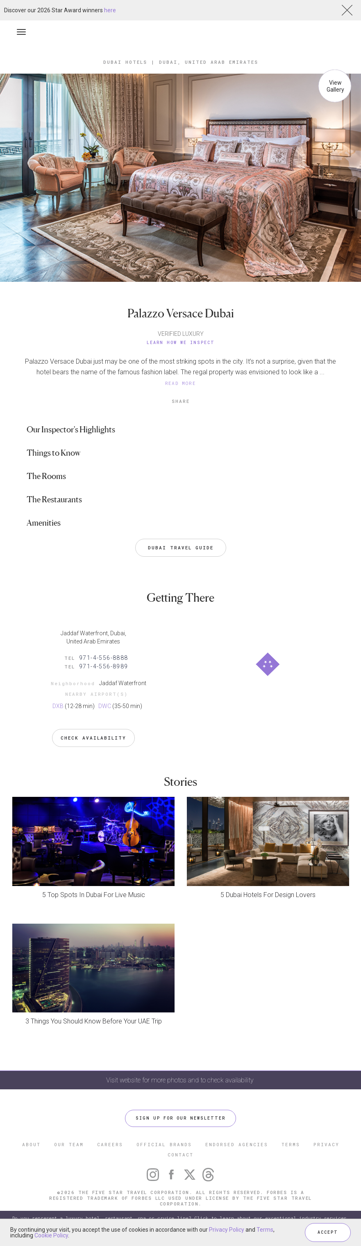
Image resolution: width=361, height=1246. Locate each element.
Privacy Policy (226, 1229)
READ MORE (180, 383)
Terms (265, 1229)
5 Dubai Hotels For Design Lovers (268, 895)
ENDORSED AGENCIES (236, 1144)
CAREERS (110, 1144)
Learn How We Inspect (181, 342)
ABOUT (31, 1144)
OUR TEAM (69, 1144)
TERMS (291, 1144)
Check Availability (93, 738)
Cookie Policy (51, 1235)
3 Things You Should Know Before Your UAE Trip (93, 1021)
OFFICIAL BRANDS (164, 1144)
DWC (104, 706)
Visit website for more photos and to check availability (180, 1080)
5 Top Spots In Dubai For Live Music (93, 895)
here (110, 10)
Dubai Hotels (125, 62)
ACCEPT (328, 1232)
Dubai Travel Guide (180, 547)
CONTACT (180, 1155)
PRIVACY (326, 1144)
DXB (58, 706)
